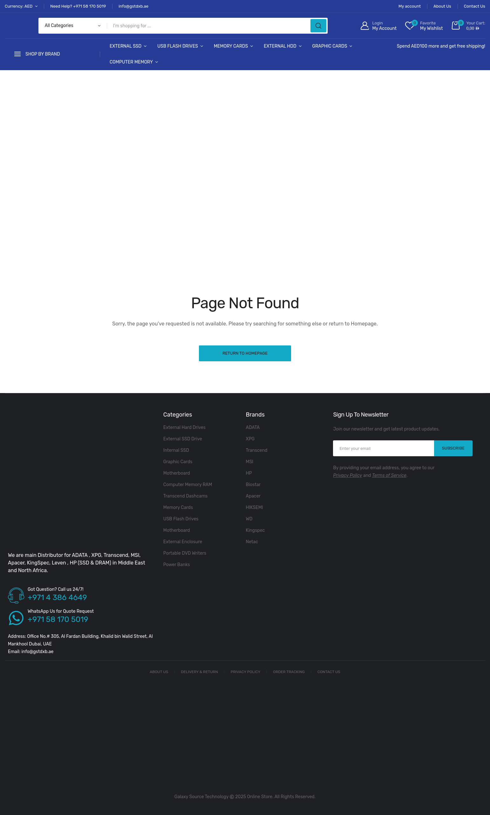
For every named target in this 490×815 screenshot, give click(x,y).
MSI (250, 461)
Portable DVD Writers (184, 553)
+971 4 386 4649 (57, 597)
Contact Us (328, 672)
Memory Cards (231, 46)
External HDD (280, 46)
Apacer (253, 496)
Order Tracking (289, 672)
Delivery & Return (199, 672)
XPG (250, 439)
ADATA (253, 427)
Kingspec (255, 530)
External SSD (125, 46)
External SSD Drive (182, 439)
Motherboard (176, 473)
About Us (159, 672)
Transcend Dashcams (185, 496)
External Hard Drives (184, 427)
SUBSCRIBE (453, 448)
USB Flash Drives (177, 46)
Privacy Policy (347, 475)
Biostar (253, 484)
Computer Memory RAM (187, 484)
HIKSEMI (254, 507)
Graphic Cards (329, 46)
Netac (252, 541)
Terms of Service (389, 475)
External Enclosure (182, 541)
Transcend (257, 450)
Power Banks (176, 564)
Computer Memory (131, 62)
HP (249, 473)
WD (249, 519)
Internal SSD (176, 450)
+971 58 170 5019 (58, 619)
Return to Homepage (245, 353)
